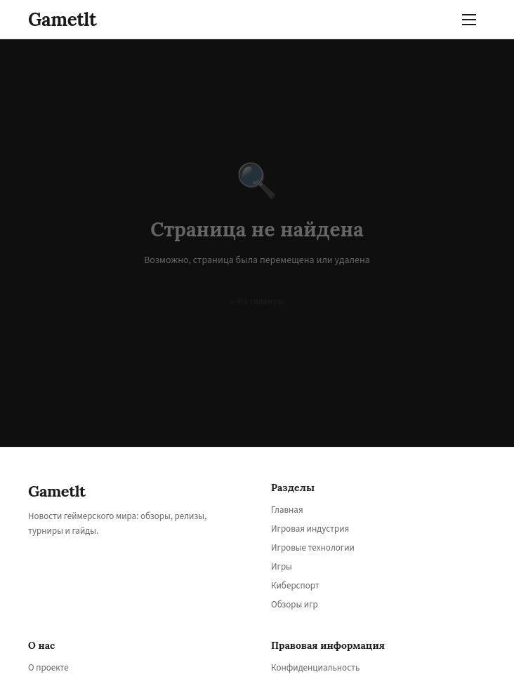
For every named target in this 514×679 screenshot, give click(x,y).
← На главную (257, 301)
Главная (287, 510)
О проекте (48, 667)
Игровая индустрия (310, 529)
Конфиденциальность (315, 667)
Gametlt (62, 19)
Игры (281, 566)
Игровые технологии (313, 548)
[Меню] (472, 20)
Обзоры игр (294, 604)
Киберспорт (295, 585)
